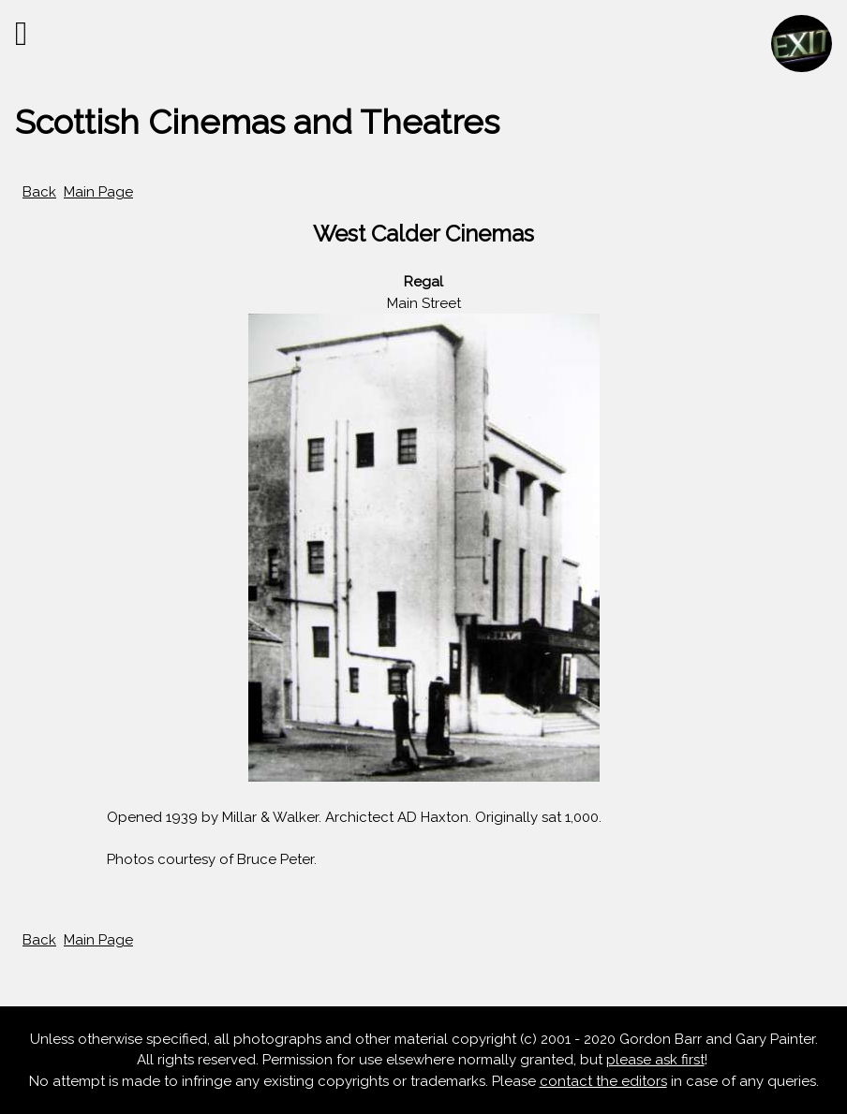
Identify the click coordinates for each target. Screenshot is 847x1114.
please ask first (655, 1059)
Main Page (98, 191)
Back (39, 191)
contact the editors (603, 1081)
